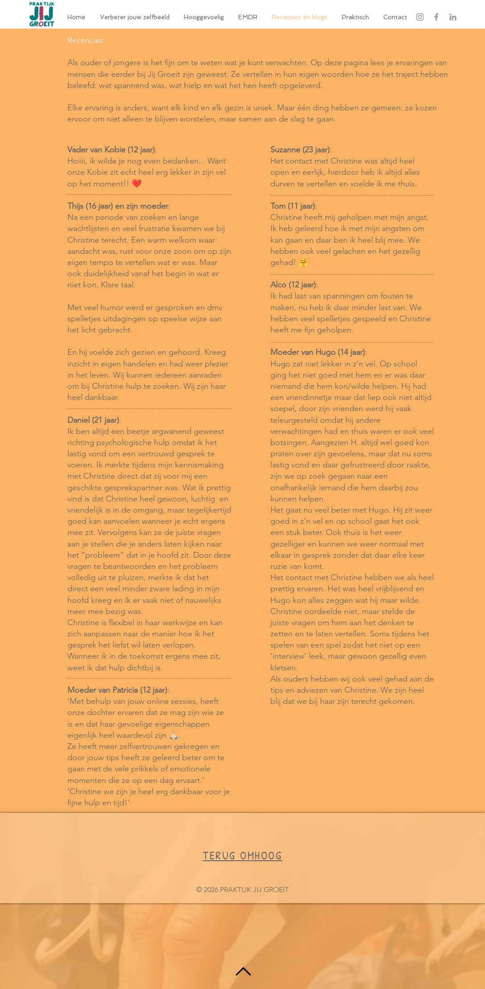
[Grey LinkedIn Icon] (453, 17)
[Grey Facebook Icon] (436, 17)
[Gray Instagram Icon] (420, 17)
